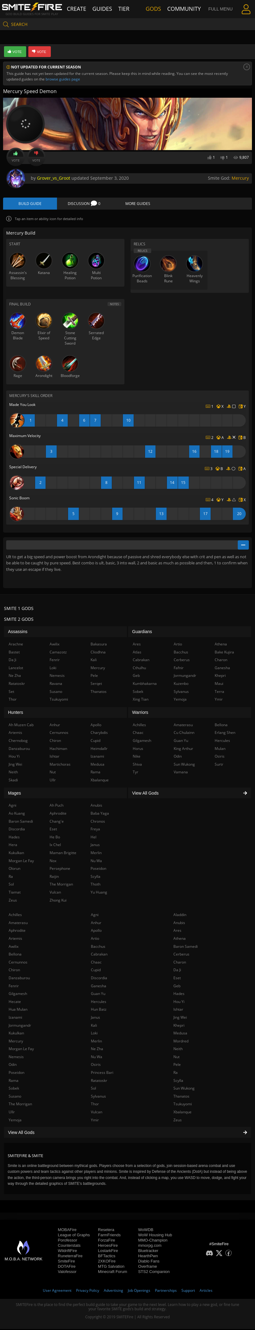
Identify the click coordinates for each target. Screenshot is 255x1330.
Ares (177, 931)
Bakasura (99, 645)
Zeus (177, 1120)
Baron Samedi (185, 947)
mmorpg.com (149, 1246)
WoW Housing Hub (155, 1236)
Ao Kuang (17, 814)
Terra (219, 692)
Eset (177, 978)
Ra (175, 1073)
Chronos (98, 822)
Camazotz (58, 653)
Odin (13, 1065)
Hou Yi (178, 1002)
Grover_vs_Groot (53, 178)
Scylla (178, 1081)
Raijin (54, 877)
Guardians (142, 632)
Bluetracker (148, 1251)
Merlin (96, 1042)
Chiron (14, 971)
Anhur (96, 923)
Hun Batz (99, 1010)
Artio (95, 939)
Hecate (15, 1002)
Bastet (14, 653)
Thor (95, 1105)
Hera (13, 846)
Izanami (15, 1018)
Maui (219, 684)
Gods (153, 8)
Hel (93, 838)
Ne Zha (97, 1050)
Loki (94, 1034)
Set (11, 692)
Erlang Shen (225, 733)
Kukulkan (16, 1034)
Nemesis (16, 1057)
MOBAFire (67, 1230)
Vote (16, 156)
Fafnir (179, 668)
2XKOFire (106, 1262)
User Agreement (57, 1291)
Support (188, 1291)
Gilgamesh (18, 994)
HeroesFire (108, 1246)
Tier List (131, 8)
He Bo (55, 838)
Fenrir (14, 986)
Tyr (135, 773)
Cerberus (181, 955)
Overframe (147, 1267)
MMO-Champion (152, 1241)
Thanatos (181, 1097)
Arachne (16, 645)
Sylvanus (98, 1097)
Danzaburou (19, 978)
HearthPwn (148, 1256)
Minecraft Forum (112, 1272)
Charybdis (99, 733)
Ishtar (178, 1010)
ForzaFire (106, 1241)
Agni (95, 916)
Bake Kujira (224, 653)
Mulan (220, 749)
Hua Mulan (18, 1010)
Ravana (56, 684)
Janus (95, 1018)
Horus (138, 749)
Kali (94, 1026)
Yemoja (15, 1120)
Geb (176, 986)
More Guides (137, 204)
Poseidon (16, 1073)
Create (83, 8)
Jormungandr (20, 1026)
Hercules (98, 1002)
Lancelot (16, 668)
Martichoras (60, 765)
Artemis (15, 939)
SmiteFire (66, 1262)
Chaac (96, 963)
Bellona (15, 955)
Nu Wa (96, 1057)
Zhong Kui (58, 901)
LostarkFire (108, 1251)
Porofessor (67, 1241)
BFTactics (106, 1256)
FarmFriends (109, 1236)
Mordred (180, 1042)
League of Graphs (74, 1236)
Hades (178, 994)
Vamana (181, 773)
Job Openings (139, 1291)
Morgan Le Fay (21, 1050)
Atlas (137, 653)
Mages (14, 794)
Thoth (95, 885)
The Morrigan (20, 1105)
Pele (177, 1065)
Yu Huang (99, 893)
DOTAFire (67, 1267)
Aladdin (179, 916)
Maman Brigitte (63, 853)
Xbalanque (182, 1112)
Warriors (140, 713)
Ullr (12, 1112)
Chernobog (18, 741)
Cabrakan (99, 955)
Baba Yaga (100, 814)
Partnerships (166, 1291)
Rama (13, 1081)
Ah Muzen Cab (21, 725)
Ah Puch (56, 806)
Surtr (219, 765)
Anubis (179, 923)
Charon (179, 963)
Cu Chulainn (184, 733)
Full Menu (213, 8)
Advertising (113, 1291)
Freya (95, 830)
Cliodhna (98, 653)
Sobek (14, 1089)
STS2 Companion (154, 1272)
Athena (179, 939)
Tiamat (15, 893)
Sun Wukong (184, 1089)
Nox (53, 861)
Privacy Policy (87, 1291)
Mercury (240, 178)
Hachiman (58, 749)
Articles (206, 1291)
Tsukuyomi (182, 1105)
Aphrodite (17, 931)
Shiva (137, 765)
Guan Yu (98, 994)
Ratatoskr (99, 1081)
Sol (93, 1089)
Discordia (99, 978)
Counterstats (69, 1246)
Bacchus (98, 947)
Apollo (96, 931)
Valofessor (67, 1272)
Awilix (13, 947)
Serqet (96, 684)
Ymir (95, 1120)
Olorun (14, 869)
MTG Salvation (111, 1267)
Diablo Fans (148, 1262)
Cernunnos (18, 963)
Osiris (96, 1065)
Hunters (15, 713)
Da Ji (177, 971)
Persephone (60, 869)
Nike (136, 757)
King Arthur (183, 749)
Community (179, 8)
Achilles (15, 916)
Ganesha (98, 986)
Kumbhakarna (145, 684)
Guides (106, 8)
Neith (178, 1050)
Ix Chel (55, 846)
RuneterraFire (70, 1256)
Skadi (13, 781)
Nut (176, 1057)
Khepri (178, 1026)
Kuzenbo (181, 684)
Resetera (106, 1230)
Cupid (96, 971)
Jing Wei (180, 1018)
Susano (15, 1097)
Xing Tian (140, 700)
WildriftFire (67, 1251)
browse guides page (63, 79)
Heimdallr (99, 749)
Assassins (17, 632)
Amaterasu (18, 923)
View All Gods (127, 1133)
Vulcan (96, 1112)
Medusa (180, 1034)
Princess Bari (102, 1073)
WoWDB (145, 1230)
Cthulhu (139, 668)
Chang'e (57, 822)
